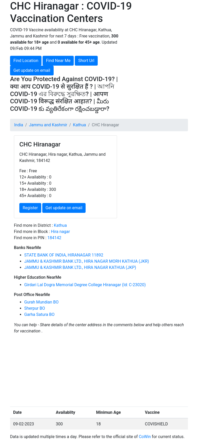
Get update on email (31, 70)
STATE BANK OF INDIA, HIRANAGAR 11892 (63, 255)
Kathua (79, 124)
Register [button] (30, 207)
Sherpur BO (34, 308)
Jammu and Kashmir (48, 124)
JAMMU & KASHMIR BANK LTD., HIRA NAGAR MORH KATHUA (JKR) (86, 261)
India (18, 124)
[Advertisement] (161, 53)
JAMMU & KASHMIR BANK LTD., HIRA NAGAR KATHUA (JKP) (80, 267)
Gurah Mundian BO (41, 302)
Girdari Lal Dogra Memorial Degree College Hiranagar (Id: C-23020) (85, 284)
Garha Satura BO (39, 314)
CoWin (145, 436)
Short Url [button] (86, 60)
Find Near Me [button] (58, 60)
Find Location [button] (25, 60)
